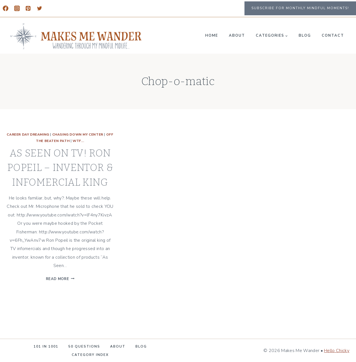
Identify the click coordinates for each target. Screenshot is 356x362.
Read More (60, 278)
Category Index (90, 355)
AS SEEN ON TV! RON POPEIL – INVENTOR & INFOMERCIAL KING (60, 167)
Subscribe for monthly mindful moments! (300, 8)
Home (211, 35)
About (237, 35)
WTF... (78, 141)
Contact (333, 35)
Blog (305, 35)
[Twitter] (39, 8)
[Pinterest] (28, 8)
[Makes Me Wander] (76, 36)
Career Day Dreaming (28, 134)
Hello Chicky (336, 351)
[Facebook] (5, 8)
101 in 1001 (46, 346)
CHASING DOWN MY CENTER (77, 134)
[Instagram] (17, 8)
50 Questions (84, 346)
